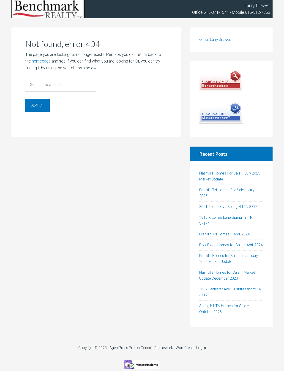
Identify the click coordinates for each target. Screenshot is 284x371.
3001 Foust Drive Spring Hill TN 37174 (229, 207)
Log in (201, 348)
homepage (41, 61)
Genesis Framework (157, 348)
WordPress (185, 348)
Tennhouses (48, 9)
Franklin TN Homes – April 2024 (224, 234)
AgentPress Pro (122, 348)
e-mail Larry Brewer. (215, 39)
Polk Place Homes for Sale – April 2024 (231, 245)
